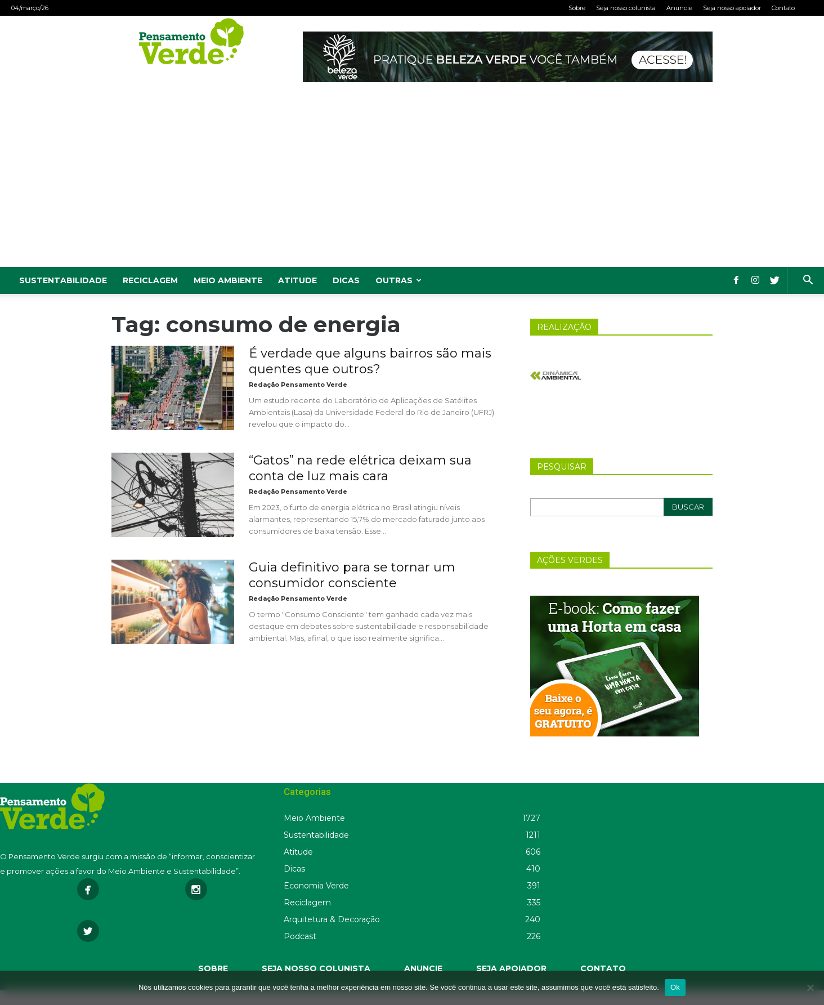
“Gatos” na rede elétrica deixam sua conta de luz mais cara (360, 468)
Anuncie (679, 8)
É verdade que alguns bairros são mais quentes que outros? (370, 361)
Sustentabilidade (63, 280)
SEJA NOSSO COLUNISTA (316, 968)
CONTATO (603, 968)
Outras (398, 280)
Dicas (346, 280)
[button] (807, 281)
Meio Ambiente (228, 280)
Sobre (576, 8)
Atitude (297, 280)
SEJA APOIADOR (511, 968)
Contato (783, 8)
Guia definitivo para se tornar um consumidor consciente (352, 575)
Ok (675, 987)
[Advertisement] (412, 182)
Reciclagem (150, 280)
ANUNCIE (423, 968)
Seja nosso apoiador (732, 8)
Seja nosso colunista (626, 8)
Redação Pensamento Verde (298, 384)
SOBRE (213, 968)
